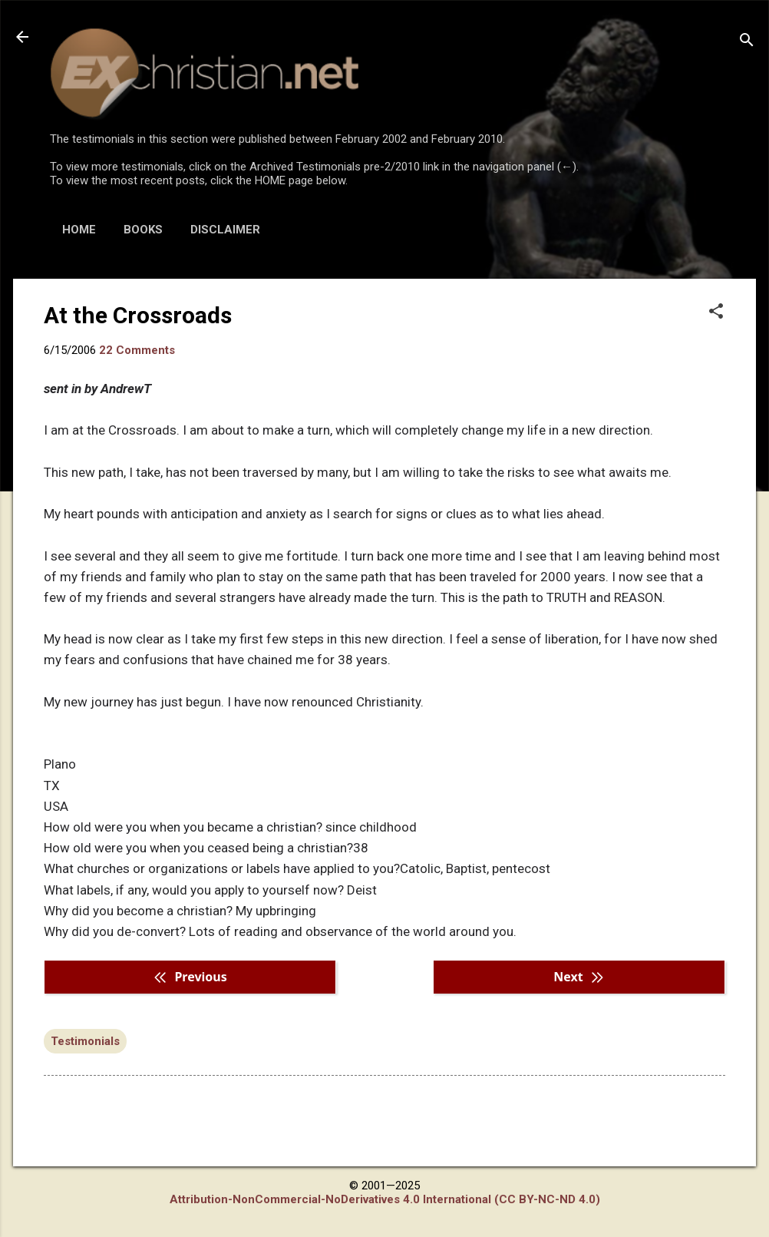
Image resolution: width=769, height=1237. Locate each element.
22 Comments (137, 350)
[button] (716, 312)
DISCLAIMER (225, 229)
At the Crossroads (138, 315)
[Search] (747, 41)
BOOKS (143, 229)
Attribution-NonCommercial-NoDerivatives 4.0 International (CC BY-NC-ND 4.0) (385, 1199)
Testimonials (85, 1041)
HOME (79, 229)
